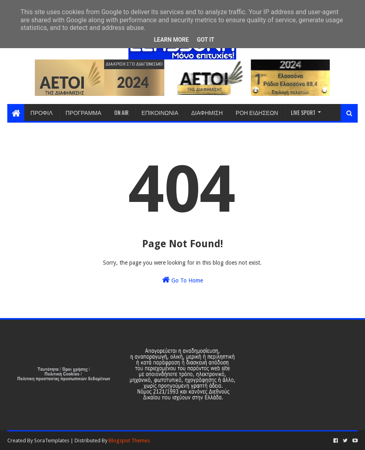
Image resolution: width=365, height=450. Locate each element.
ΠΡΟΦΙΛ (41, 112)
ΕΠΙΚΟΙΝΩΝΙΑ (159, 112)
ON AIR (121, 112)
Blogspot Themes (129, 440)
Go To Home (182, 280)
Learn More (171, 39)
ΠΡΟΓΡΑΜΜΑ (83, 112)
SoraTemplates (51, 440)
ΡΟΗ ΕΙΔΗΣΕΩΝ (257, 112)
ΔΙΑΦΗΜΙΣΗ (207, 112)
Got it (205, 39)
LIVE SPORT (303, 112)
